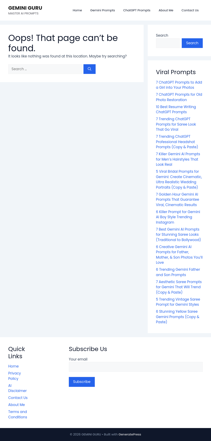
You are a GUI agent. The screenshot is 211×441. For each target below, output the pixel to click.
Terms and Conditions (17, 414)
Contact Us (190, 10)
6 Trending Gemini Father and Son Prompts (178, 272)
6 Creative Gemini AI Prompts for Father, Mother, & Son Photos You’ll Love (179, 254)
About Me (166, 10)
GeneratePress (129, 434)
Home (77, 10)
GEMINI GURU (25, 8)
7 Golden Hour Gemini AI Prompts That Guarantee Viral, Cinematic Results (177, 199)
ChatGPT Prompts (136, 10)
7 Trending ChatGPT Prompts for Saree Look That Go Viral (176, 124)
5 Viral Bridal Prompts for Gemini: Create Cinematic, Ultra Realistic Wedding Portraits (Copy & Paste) (179, 179)
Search (162, 35)
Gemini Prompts (102, 10)
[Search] (89, 69)
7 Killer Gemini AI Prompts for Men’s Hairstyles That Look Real (178, 159)
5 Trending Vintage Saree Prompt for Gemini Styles (178, 302)
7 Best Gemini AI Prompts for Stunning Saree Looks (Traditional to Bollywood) (178, 234)
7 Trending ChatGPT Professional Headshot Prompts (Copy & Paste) (177, 141)
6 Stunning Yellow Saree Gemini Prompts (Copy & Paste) (177, 316)
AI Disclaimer (17, 388)
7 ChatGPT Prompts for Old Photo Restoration (179, 97)
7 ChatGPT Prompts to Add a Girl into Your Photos (179, 85)
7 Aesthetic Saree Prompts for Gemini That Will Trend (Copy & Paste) (179, 287)
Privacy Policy (14, 376)
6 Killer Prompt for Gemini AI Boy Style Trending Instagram (178, 217)
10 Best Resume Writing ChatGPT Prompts (176, 109)
